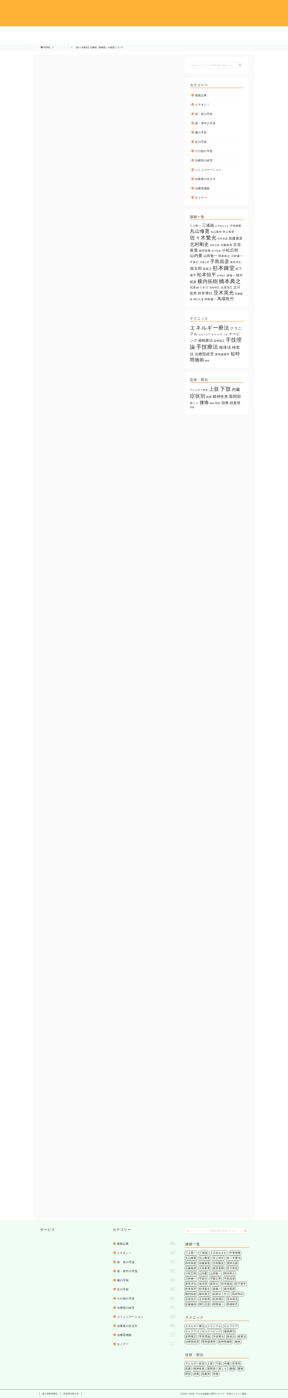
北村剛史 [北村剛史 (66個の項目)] (199, 244)
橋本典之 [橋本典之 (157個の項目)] (230, 281)
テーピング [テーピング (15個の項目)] (214, 1331)
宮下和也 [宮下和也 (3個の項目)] (216, 251)
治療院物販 (259, 40)
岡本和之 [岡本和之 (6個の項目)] (224, 256)
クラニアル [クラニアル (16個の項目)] (214, 1326)
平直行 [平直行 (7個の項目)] (194, 262)
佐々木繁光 (73, 1014)
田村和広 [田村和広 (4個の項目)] (215, 287)
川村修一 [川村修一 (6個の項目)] (237, 256)
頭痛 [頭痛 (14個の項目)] (225, 403)
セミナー (201, 197)
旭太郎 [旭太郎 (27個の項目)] (196, 268)
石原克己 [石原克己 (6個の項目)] (227, 287)
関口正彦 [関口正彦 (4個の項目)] (198, 299)
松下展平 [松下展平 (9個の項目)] (240, 1283)
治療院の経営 (86, 40)
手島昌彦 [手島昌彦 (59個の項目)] (219, 261)
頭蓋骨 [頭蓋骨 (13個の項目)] (235, 403)
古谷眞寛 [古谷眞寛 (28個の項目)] (204, 1268)
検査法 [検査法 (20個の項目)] (242, 1336)
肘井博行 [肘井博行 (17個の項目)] (205, 293)
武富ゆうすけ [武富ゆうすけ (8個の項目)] (199, 287)
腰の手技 (201, 31)
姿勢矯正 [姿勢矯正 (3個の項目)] (219, 340)
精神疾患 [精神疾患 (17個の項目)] (220, 396)
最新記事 (201, 95)
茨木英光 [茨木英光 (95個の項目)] (223, 293)
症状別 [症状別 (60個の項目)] (197, 396)
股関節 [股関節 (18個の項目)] (235, 396)
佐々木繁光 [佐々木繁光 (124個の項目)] (203, 238)
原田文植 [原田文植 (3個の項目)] (214, 245)
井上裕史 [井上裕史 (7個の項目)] (228, 231)
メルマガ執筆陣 (55, 1014)
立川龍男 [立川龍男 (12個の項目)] (204, 1299)
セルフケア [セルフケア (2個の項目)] (204, 334)
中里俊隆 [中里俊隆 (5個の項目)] (235, 225)
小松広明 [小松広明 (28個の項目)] (230, 250)
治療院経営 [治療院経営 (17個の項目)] (204, 354)
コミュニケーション (144, 40)
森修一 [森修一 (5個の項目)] (231, 275)
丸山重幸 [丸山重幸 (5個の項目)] (216, 231)
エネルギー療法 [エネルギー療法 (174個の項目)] (209, 328)
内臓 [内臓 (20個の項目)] (236, 389)
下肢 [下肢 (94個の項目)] (225, 389)
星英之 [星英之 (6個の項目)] (207, 268)
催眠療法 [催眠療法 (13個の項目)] (205, 340)
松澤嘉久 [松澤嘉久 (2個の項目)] (221, 275)
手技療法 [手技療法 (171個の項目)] (207, 347)
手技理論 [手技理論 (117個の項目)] (204, 1336)
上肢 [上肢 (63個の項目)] (214, 389)
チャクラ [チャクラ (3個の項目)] (216, 334)
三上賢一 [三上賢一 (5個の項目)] (195, 225)
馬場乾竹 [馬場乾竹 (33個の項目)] (225, 298)
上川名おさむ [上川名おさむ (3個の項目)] (222, 226)
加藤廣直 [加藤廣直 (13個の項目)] (236, 238)
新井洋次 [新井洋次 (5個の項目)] (235, 262)
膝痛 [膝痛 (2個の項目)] (212, 403)
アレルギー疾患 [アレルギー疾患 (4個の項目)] (199, 390)
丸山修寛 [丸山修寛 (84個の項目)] (200, 231)
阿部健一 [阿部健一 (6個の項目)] (210, 299)
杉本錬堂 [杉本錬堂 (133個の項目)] (224, 268)
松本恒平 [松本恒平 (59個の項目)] (206, 274)
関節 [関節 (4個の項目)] (217, 403)
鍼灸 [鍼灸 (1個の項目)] (207, 361)
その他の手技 (29, 40)
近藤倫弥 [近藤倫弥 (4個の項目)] (190, 1304)
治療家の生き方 (202, 40)
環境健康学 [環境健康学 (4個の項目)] (222, 354)
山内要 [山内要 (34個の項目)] (196, 255)
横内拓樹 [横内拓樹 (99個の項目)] (207, 281)
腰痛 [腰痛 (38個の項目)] (204, 402)
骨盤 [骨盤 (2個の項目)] (192, 407)
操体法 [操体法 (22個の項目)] (225, 347)
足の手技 (259, 31)
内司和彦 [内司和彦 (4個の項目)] (222, 238)
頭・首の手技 (86, 31)
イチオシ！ (29, 31)
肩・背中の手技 (144, 31)
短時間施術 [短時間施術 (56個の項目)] (225, 1341)
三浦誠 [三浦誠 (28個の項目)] (208, 225)
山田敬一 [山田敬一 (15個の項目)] (210, 256)
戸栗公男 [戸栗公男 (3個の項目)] (204, 262)
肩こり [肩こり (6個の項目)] (194, 403)
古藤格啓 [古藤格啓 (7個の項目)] (226, 244)
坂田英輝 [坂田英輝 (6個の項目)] (205, 250)
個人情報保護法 (50, 1393)
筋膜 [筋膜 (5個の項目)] (209, 396)
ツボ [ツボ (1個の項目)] (225, 334)
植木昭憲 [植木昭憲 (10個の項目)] (229, 1289)
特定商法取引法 (71, 1393)
